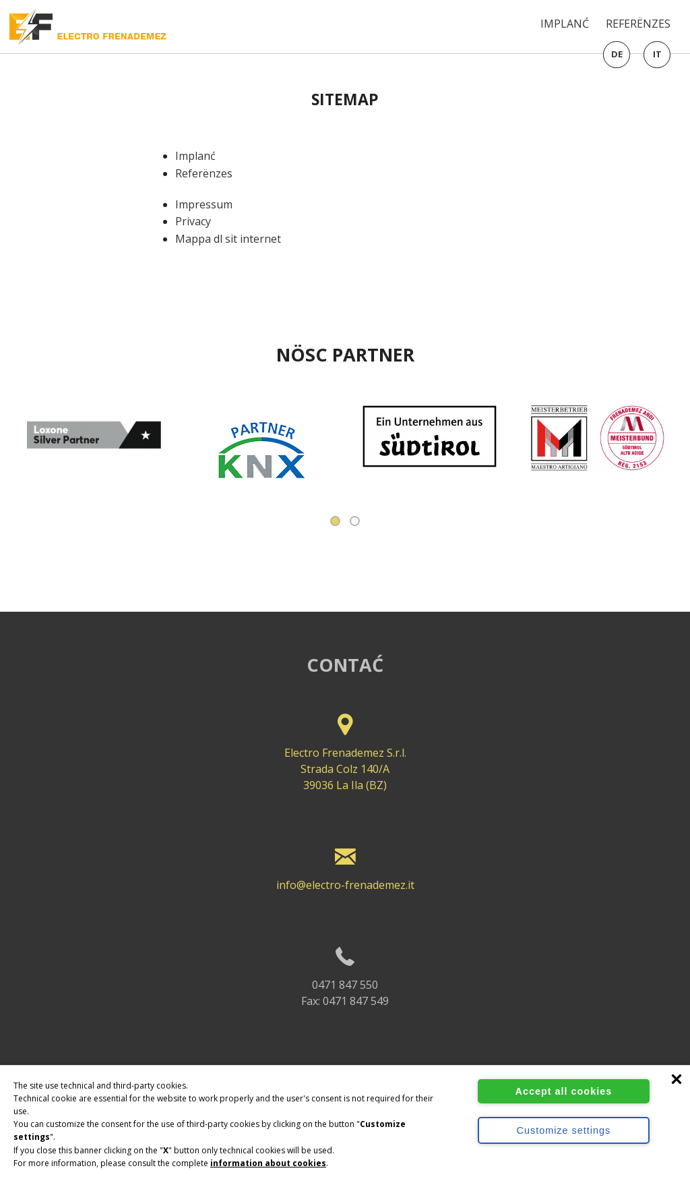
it (657, 54)
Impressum (203, 204)
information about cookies (268, 1163)
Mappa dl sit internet (228, 238)
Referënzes (638, 23)
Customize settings (564, 1130)
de (617, 54)
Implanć (564, 23)
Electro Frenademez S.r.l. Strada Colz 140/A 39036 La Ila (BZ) (345, 748)
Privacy (193, 221)
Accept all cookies (564, 1091)
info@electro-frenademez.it (345, 864)
